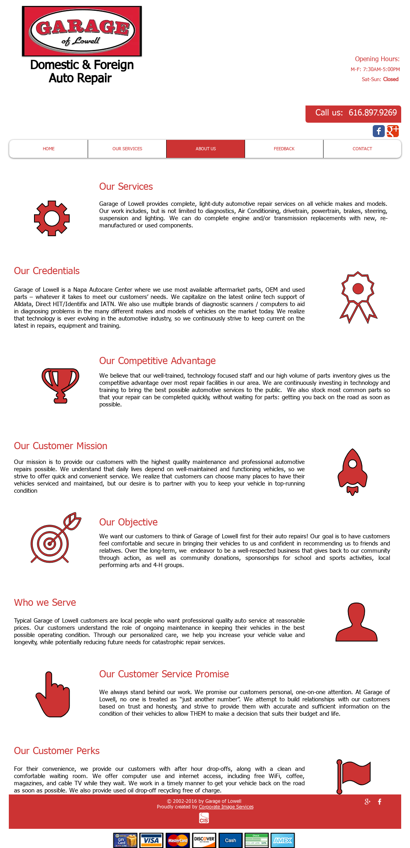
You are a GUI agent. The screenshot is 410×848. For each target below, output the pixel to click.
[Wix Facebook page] (379, 131)
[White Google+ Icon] (368, 802)
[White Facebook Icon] (380, 802)
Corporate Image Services (226, 807)
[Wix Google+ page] (393, 131)
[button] (352, 28)
